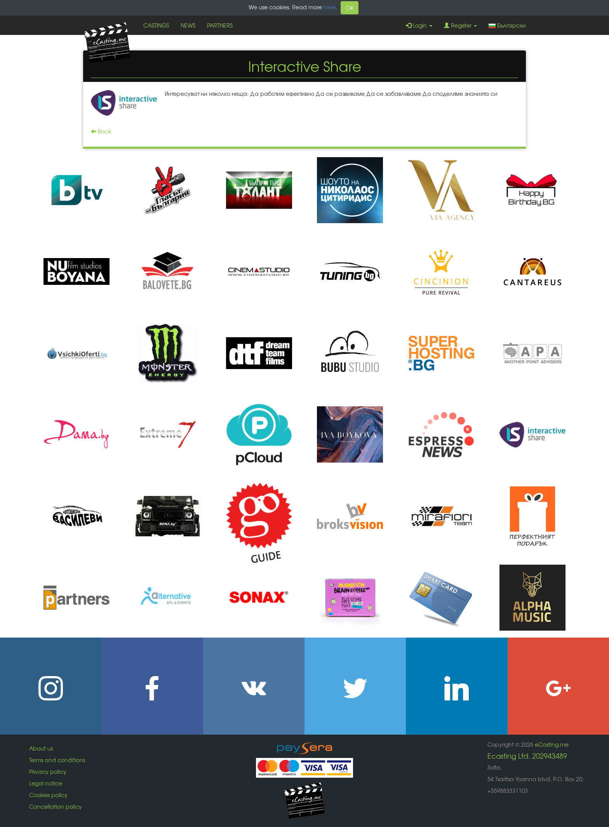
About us (41, 748)
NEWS (188, 25)
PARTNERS (220, 25)
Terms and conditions (57, 760)
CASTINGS (156, 25)
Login (419, 25)
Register (460, 25)
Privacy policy (47, 771)
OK (349, 8)
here (330, 7)
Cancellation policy (55, 806)
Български (507, 25)
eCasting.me (552, 744)
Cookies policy (48, 795)
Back (101, 131)
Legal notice (45, 783)
